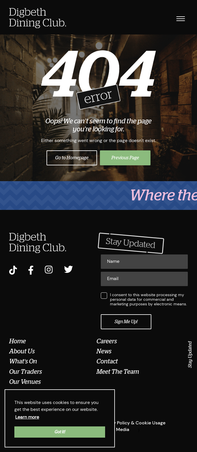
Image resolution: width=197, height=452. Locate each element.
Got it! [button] (60, 432)
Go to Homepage (71, 158)
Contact (107, 361)
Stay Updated (190, 354)
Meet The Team (117, 372)
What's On (23, 361)
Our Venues (25, 382)
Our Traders (25, 372)
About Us (22, 351)
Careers (106, 341)
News (103, 351)
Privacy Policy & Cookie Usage (132, 423)
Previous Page (125, 158)
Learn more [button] (27, 417)
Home (17, 341)
